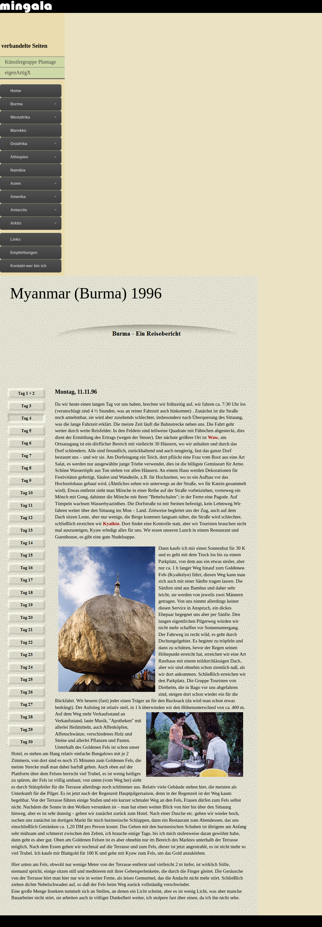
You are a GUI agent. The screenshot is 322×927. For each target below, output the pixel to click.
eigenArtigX (18, 72)
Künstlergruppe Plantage (30, 62)
